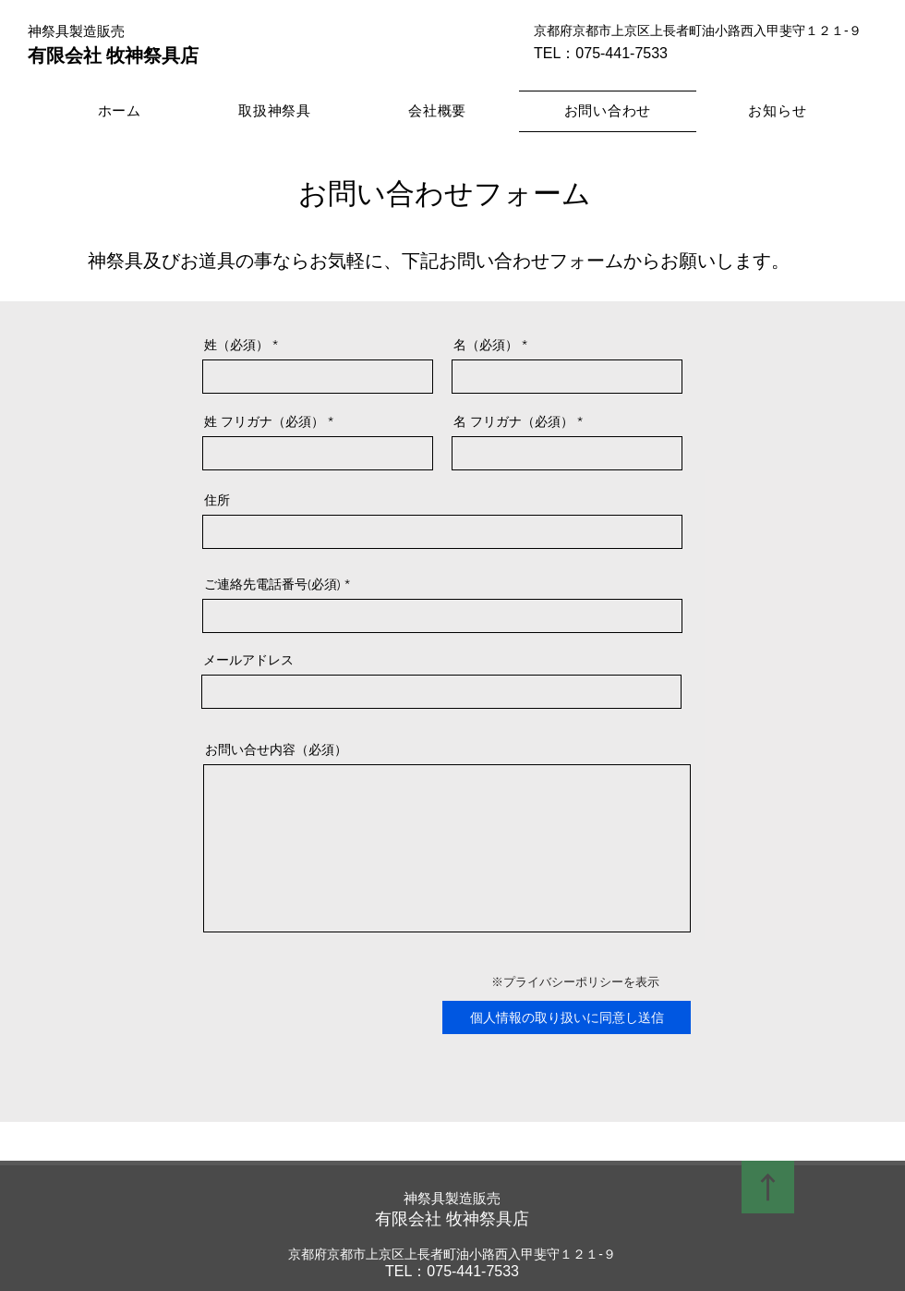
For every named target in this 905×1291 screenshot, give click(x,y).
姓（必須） (236, 344)
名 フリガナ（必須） (513, 421)
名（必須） (485, 344)
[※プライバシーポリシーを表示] (575, 982)
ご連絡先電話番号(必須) (272, 584)
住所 (217, 499)
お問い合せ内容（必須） (276, 749)
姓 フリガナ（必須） (264, 421)
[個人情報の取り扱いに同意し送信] (566, 1017)
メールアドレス (248, 659)
